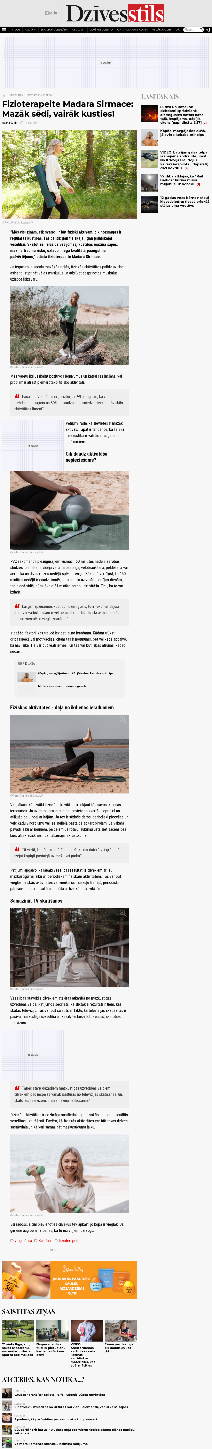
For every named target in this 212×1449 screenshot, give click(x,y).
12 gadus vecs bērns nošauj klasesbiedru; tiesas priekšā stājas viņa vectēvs (184, 202)
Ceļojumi (78, 29)
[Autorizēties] (208, 29)
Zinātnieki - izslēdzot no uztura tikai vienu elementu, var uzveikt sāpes (71, 1407)
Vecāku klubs (162, 29)
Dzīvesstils (16, 95)
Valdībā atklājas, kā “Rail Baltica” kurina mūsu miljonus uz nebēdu (181, 180)
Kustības (43, 1240)
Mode (16, 29)
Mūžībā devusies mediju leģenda (62, 686)
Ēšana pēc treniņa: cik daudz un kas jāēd (119, 1347)
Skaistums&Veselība (39, 95)
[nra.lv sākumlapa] (51, 13)
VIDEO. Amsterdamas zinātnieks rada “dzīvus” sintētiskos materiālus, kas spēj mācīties (83, 1354)
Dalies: (54, 1250)
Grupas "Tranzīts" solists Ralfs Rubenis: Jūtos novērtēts (59, 1395)
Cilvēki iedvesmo (101, 29)
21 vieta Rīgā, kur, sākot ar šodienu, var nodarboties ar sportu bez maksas (17, 1349)
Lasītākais (160, 96)
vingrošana (21, 1240)
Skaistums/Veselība (54, 29)
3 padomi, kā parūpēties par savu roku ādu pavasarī (55, 1419)
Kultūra (31, 29)
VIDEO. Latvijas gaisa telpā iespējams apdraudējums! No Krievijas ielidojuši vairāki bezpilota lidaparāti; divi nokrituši (184, 160)
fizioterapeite (67, 1240)
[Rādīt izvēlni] (4, 29)
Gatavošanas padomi (132, 29)
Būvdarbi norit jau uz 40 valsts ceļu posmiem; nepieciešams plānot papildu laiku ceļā (74, 1431)
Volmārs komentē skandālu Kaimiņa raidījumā (51, 1444)
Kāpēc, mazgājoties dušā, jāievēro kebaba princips (75, 673)
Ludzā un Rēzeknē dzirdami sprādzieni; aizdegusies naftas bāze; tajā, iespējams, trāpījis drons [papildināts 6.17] (182, 115)
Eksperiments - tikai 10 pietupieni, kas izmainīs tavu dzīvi (50, 1349)
